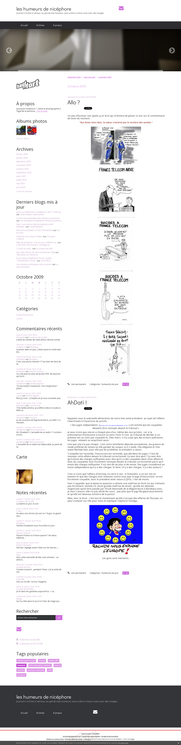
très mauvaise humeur (40, 665)
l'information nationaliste (32, 214)
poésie (20, 670)
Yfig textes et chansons (27, 254)
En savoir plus (123, 743)
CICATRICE (46, 260)
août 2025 (21, 176)
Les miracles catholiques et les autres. (34, 264)
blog (132, 739)
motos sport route (26, 660)
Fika (18, 554)
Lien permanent (76, 384)
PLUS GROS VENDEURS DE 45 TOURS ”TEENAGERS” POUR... (33, 259)
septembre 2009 (74, 77)
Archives (40, 25)
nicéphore (21, 347)
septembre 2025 (24, 172)
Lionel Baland (35, 226)
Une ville (20, 579)
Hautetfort (96, 733)
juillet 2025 (21, 180)
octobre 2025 (22, 169)
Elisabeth (20, 337)
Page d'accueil (89, 77)
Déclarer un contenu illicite (55, 739)
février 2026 (22, 154)
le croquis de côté (44, 248)
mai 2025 (20, 183)
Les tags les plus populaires (109, 736)
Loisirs (19, 318)
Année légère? (36, 383)
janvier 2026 (22, 158)
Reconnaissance (37, 429)
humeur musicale (36, 670)
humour (21, 674)
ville (50, 670)
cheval (42, 660)
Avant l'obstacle (23, 545)
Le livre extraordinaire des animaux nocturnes (38, 218)
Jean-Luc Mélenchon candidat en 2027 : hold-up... (39, 212)
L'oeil (18, 511)
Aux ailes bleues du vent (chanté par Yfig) (35, 252)
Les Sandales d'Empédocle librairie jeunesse (40, 220)
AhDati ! (77, 402)
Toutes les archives (24, 191)
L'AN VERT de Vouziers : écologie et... (33, 244)
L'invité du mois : (24, 248)
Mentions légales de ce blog (73, 739)
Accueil (24, 25)
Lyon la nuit (34, 405)
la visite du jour (23, 567)
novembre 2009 (105, 77)
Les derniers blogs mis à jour (72, 736)
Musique (34, 347)
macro (57, 665)
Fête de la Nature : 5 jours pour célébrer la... (36, 242)
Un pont (33, 417)
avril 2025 (20, 187)
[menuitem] (24, 25)
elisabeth (20, 359)
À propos (57, 25)
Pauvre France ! (36, 371)
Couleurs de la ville (38, 337)
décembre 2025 (23, 161)
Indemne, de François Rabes (29, 236)
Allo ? (73, 102)
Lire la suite (42, 111)
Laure (19, 395)
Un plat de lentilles (25, 589)
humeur (21, 665)
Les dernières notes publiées (91, 736)
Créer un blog (86, 733)
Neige (19, 598)
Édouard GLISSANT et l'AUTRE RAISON (34, 230)
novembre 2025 (23, 165)
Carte (21, 457)
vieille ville (53, 660)
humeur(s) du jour (24, 315)
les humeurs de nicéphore (43, 8)
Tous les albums (23, 138)
